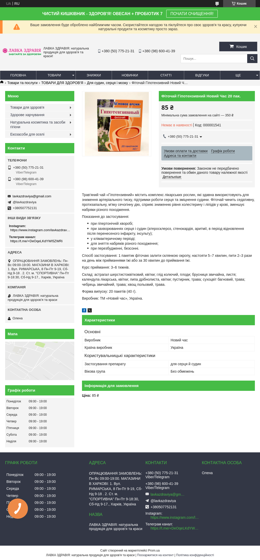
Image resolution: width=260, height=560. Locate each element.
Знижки (94, 75)
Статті (166, 75)
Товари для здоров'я (27, 107)
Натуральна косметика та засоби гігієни (37, 124)
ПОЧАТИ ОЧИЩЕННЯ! (191, 14)
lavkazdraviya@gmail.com (32, 196)
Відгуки (202, 75)
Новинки (130, 75)
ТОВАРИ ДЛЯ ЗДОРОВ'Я (62, 83)
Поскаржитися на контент (155, 555)
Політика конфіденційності (195, 555)
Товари (54, 75)
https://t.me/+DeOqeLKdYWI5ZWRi (36, 241)
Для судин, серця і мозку (107, 83)
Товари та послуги (22, 83)
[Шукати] (252, 58)
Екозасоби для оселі (27, 134)
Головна (18, 75)
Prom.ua (154, 550)
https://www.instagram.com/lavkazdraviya (40, 230)
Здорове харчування (27, 115)
